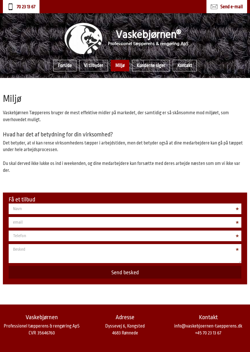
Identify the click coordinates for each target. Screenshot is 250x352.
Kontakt (184, 65)
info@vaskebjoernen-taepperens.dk (208, 326)
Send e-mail (231, 6)
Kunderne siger (151, 65)
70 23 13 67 (26, 6)
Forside (65, 65)
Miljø (120, 65)
